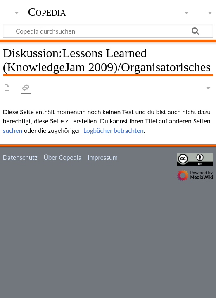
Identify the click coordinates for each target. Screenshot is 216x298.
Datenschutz (20, 157)
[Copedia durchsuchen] (108, 30)
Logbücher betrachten (113, 130)
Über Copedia (62, 157)
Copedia (47, 12)
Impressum (103, 157)
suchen (12, 130)
